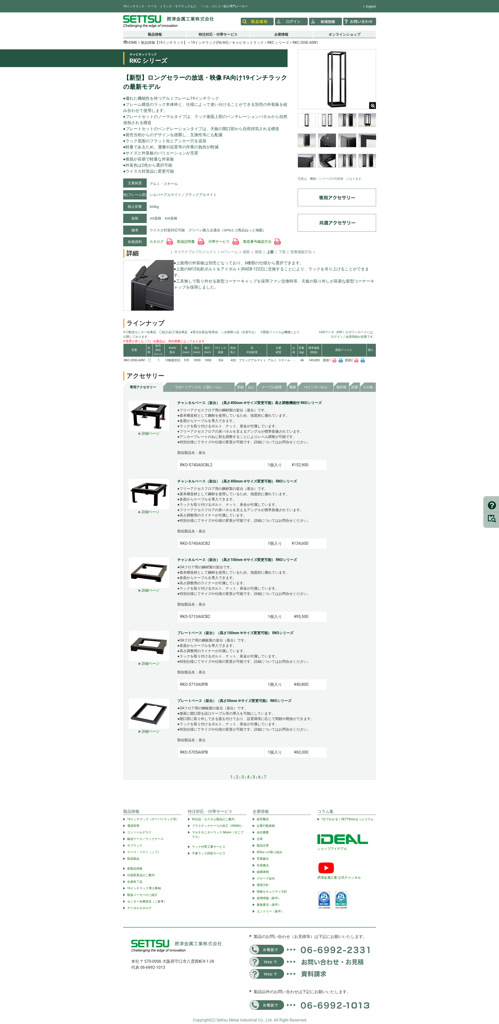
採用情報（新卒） (269, 898)
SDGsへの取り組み (269, 852)
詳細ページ (149, 433)
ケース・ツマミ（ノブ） (144, 852)
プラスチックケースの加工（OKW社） (218, 826)
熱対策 (341, 387)
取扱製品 (133, 858)
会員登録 (352, 336)
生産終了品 (134, 882)
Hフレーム (229, 252)
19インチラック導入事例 (144, 888)
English (371, 6)
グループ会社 (266, 878)
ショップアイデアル (332, 849)
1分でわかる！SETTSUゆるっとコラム (347, 819)
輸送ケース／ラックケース (145, 839)
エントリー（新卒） (270, 911)
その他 (368, 387)
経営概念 (263, 819)
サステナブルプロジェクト (195, 252)
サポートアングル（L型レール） (199, 387)
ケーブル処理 (271, 387)
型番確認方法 (301, 252)
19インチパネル (315, 387)
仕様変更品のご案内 (141, 875)
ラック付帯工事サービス (208, 847)
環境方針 (263, 885)
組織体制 (263, 872)
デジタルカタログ (139, 908)
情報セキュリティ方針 (272, 891)
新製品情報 (134, 868)
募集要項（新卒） (269, 905)
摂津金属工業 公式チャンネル (339, 877)
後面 (258, 252)
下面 (282, 252)
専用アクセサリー (143, 387)
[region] (337, 143)
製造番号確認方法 (262, 241)
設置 (354, 387)
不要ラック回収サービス (208, 853)
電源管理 (133, 826)
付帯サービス (223, 241)
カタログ (161, 241)
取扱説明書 (190, 241)
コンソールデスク (139, 832)
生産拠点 (263, 865)
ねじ (251, 387)
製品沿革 (263, 845)
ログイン (337, 336)
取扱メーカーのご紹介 (142, 895)
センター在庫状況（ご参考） (147, 901)
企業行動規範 (266, 826)
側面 (246, 252)
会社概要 (263, 832)
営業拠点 (263, 858)
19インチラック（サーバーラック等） (153, 819)
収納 (240, 387)
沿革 (260, 839)
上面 (270, 252)
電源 (292, 387)
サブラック (134, 845)
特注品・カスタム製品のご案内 (213, 819)
